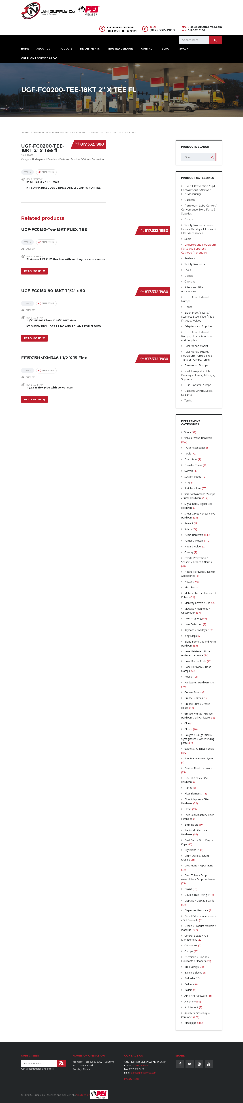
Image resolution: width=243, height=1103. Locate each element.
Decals (188, 275)
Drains (188, 889)
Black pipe (190, 1023)
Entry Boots (191, 824)
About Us (43, 48)
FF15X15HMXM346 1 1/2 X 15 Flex (54, 356)
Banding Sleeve (193, 972)
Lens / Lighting (193, 618)
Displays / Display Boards (199, 900)
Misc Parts (190, 587)
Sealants (189, 258)
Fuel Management (196, 346)
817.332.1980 (92, 144)
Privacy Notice (132, 1078)
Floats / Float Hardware (198, 768)
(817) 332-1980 (162, 30)
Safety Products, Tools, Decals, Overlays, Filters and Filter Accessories (198, 229)
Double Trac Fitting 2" (197, 894)
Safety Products (194, 264)
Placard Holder (193, 546)
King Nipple (191, 635)
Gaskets (189, 199)
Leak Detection (193, 624)
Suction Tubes (192, 476)
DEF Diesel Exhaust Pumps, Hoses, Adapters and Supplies (196, 336)
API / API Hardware (195, 995)
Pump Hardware (193, 535)
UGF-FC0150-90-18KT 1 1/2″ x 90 (53, 289)
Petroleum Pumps (196, 365)
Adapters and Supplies (198, 326)
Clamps (188, 951)
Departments (90, 48)
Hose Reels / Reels (195, 661)
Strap (187, 482)
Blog (165, 48)
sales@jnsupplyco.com (206, 27)
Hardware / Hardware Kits (199, 682)
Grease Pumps (193, 692)
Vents (187, 432)
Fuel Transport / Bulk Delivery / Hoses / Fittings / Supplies (198, 375)
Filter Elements (193, 793)
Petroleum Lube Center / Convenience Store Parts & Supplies (198, 209)
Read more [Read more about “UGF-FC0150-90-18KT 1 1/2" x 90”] (32, 337)
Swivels (188, 471)
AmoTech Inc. (83, 1094)
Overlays (189, 281)
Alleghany (190, 1001)
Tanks (188, 400)
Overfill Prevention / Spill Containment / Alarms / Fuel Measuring (198, 190)
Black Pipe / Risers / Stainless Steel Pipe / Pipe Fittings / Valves (197, 316)
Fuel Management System (199, 758)
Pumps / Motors (194, 540)
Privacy (182, 48)
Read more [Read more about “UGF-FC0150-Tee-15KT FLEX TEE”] (32, 270)
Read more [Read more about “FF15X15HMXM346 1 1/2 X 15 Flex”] (32, 398)
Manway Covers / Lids (197, 603)
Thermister (190, 459)
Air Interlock (191, 1007)
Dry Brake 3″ (191, 850)
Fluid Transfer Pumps (197, 385)
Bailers (188, 990)
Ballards (189, 984)
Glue (187, 723)
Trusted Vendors (120, 48)
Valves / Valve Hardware (198, 438)
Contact (147, 48)
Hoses (188, 307)
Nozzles (189, 581)
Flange (188, 787)
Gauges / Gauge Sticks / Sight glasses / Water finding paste (197, 739)
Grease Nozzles (193, 698)
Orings (188, 219)
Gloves (188, 729)
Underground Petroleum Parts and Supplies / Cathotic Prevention (66, 132)
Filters (187, 809)
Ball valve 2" (191, 978)
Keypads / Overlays (195, 630)
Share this (46, 172)
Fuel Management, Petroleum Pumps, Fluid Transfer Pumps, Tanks (196, 355)
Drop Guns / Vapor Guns (198, 865)
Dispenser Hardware (196, 910)
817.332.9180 (196, 30)
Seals (187, 239)
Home (25, 48)
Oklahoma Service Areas (39, 58)
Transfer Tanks (193, 465)
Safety (188, 529)
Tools (187, 270)
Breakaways (191, 966)
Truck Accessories (195, 447)
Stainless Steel (192, 488)
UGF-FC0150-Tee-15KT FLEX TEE (54, 228)
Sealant (188, 523)
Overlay (188, 552)
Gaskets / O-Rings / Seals (199, 748)
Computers (190, 945)
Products (65, 48)
